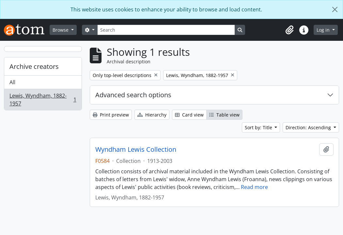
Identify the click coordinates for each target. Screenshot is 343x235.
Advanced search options (133, 94)
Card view (189, 115)
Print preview (111, 115)
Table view (224, 115)
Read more (254, 187)
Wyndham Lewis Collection (135, 149)
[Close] (335, 9)
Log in (324, 30)
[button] (289, 30)
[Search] (166, 30)
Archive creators (34, 66)
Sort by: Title (259, 127)
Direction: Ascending (309, 127)
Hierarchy (151, 115)
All (12, 82)
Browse (61, 30)
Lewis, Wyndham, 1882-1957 (42, 99)
